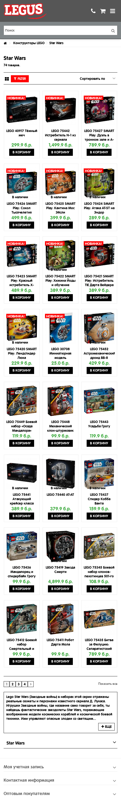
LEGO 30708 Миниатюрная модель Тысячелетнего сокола (60, 357)
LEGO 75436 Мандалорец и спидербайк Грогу (22, 571)
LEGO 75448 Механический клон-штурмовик (60, 426)
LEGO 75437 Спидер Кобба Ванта (99, 499)
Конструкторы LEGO (29, 43)
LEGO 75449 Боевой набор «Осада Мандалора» (21, 426)
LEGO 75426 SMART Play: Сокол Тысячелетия (22, 208)
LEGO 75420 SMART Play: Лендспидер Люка (22, 353)
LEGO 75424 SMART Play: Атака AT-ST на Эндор (99, 208)
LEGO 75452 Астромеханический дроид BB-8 (99, 353)
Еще (106, 727)
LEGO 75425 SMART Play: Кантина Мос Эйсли (60, 208)
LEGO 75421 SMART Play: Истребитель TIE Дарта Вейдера (99, 280)
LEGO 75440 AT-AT (60, 495)
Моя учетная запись (24, 766)
